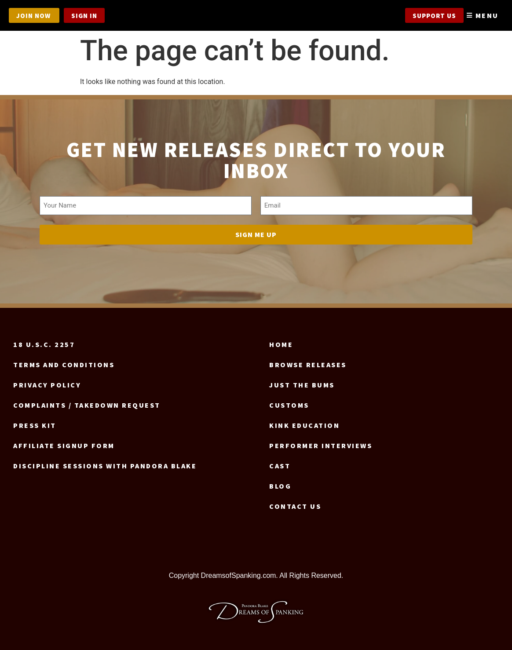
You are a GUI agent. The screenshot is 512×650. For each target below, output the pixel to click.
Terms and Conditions (63, 362)
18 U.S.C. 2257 (44, 341)
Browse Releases (308, 362)
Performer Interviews (320, 442)
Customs (289, 402)
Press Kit (34, 422)
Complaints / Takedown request (87, 402)
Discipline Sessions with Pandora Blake (105, 463)
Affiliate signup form (64, 442)
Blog (280, 483)
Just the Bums (302, 382)
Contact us (295, 503)
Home (281, 341)
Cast (279, 463)
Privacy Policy (47, 382)
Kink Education (304, 422)
